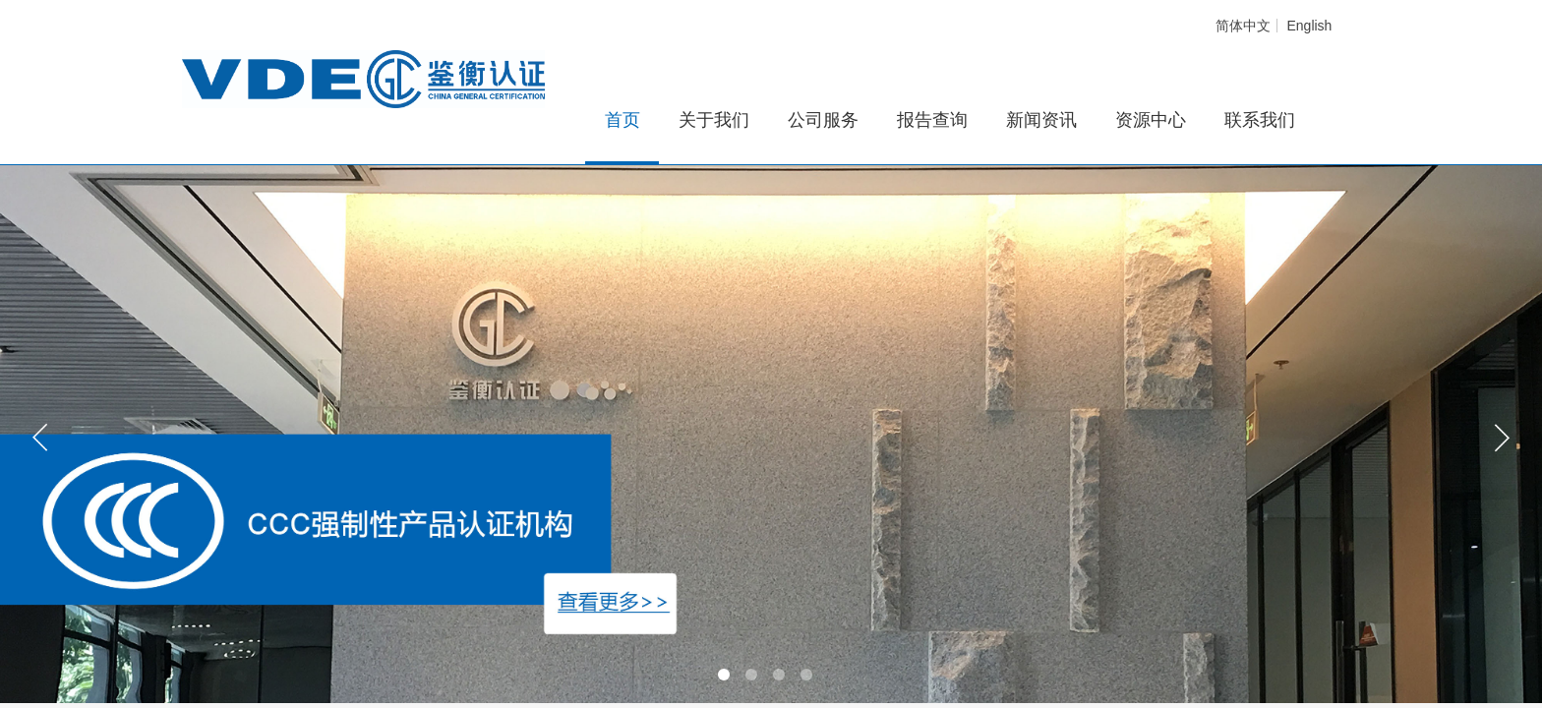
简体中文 (1243, 25)
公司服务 (823, 120)
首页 (622, 120)
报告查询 (932, 120)
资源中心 (1150, 120)
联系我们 (1259, 120)
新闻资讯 (1041, 120)
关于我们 (714, 120)
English (1309, 25)
